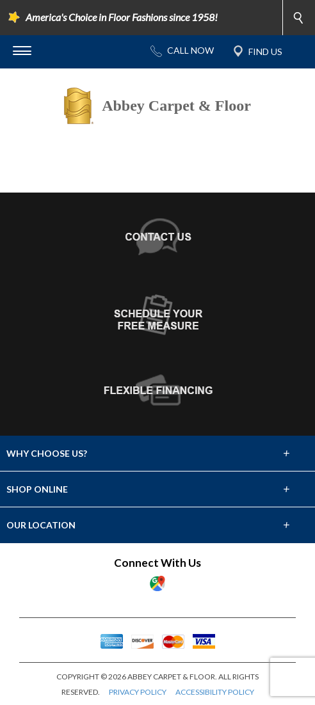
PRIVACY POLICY (137, 692)
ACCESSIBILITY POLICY (214, 692)
